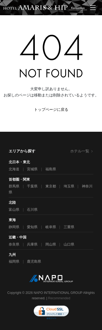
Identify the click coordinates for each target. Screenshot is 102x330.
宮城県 (32, 169)
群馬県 (14, 186)
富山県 (14, 210)
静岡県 (14, 227)
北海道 (14, 169)
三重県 (69, 227)
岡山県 (50, 244)
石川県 (32, 210)
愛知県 (32, 227)
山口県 (69, 244)
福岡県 (14, 261)
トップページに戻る (51, 109)
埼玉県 (69, 186)
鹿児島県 (34, 261)
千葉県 (32, 186)
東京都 (50, 186)
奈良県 (14, 244)
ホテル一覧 (81, 151)
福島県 (50, 169)
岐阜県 (50, 227)
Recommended (59, 298)
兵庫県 (32, 244)
